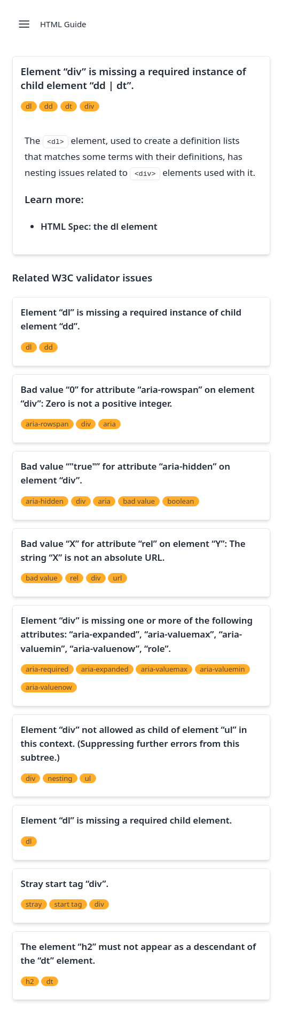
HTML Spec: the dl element (99, 226)
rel (74, 578)
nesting (60, 778)
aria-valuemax (164, 669)
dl (29, 106)
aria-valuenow (49, 687)
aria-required (47, 669)
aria (109, 424)
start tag (68, 904)
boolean (180, 501)
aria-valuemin (222, 669)
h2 (30, 981)
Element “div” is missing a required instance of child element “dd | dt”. (133, 78)
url (117, 578)
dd (48, 106)
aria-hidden (45, 501)
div (89, 106)
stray (34, 904)
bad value (139, 501)
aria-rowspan (47, 424)
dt (68, 106)
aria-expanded (105, 669)
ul (88, 778)
